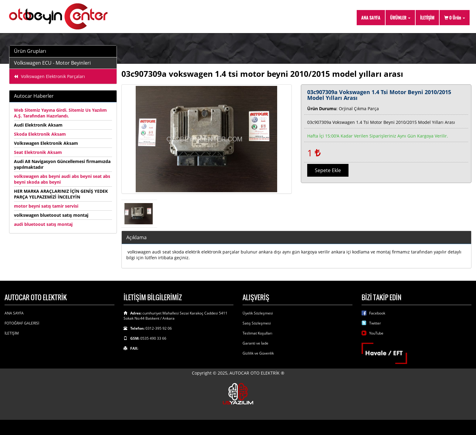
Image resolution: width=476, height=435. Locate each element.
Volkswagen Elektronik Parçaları (49, 76)
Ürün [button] (454, 17)
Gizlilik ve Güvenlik (258, 353)
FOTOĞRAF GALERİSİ (22, 323)
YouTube (376, 333)
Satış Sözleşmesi (257, 323)
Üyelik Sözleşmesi (258, 313)
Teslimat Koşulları (257, 333)
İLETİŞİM (427, 17)
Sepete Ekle (328, 170)
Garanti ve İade (255, 343)
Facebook (377, 313)
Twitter (375, 323)
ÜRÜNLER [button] (400, 17)
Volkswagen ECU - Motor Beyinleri (52, 62)
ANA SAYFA (370, 17)
